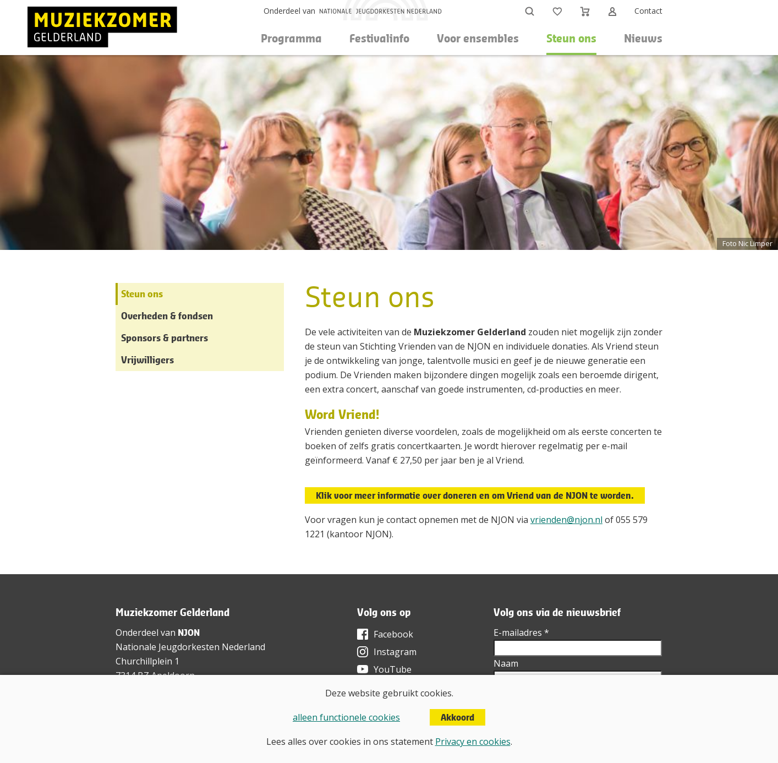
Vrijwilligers (147, 359)
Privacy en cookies (473, 741)
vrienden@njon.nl (566, 520)
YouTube (393, 669)
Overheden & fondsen (167, 315)
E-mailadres (521, 632)
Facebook (393, 634)
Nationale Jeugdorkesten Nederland (190, 647)
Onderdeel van (289, 11)
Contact (648, 11)
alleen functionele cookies (346, 717)
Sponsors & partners (164, 337)
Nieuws (643, 38)
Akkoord (457, 717)
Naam (506, 663)
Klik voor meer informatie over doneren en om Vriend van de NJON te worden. (475, 495)
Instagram (395, 652)
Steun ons (142, 293)
